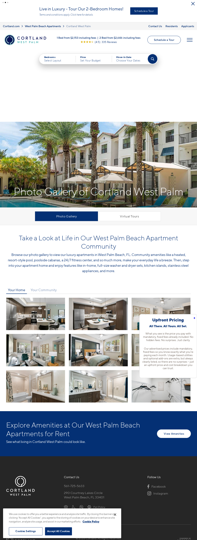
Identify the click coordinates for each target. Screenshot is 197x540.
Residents (171, 26)
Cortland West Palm (78, 26)
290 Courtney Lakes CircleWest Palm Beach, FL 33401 (84, 423)
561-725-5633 (74, 414)
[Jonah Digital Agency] (182, 468)
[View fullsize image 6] (35, 314)
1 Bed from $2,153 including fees (76, 37)
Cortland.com (11, 26)
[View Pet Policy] (96, 435)
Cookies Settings (25, 531)
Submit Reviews (97, 470)
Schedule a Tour (144, 11)
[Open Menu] (190, 40)
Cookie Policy (91, 521)
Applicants (187, 26)
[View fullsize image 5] (161, 278)
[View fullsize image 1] (98, 242)
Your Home (16, 218)
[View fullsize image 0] (35, 242)
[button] (3, 2)
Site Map (115, 470)
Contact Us (155, 26)
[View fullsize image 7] (98, 314)
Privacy (80, 470)
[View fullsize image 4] (98, 278)
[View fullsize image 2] (161, 242)
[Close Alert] (193, 3)
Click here (75, 14)
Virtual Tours (129, 144)
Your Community (44, 218)
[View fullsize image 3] (35, 278)
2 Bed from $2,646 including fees (119, 37)
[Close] (115, 514)
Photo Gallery (66, 144)
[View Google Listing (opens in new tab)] (98, 42)
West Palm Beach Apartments (43, 26)
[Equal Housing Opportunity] (66, 435)
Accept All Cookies (58, 531)
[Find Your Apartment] (152, 59)
